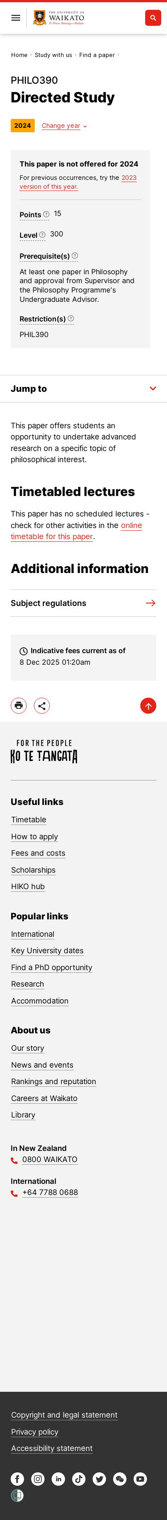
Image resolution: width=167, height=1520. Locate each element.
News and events (42, 1065)
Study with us (53, 55)
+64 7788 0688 (50, 1192)
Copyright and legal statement (64, 1414)
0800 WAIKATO (49, 1159)
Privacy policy (34, 1431)
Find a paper (97, 55)
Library (23, 1114)
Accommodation (40, 1000)
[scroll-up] (148, 706)
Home (19, 55)
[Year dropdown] (64, 125)
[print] (19, 706)
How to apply (34, 836)
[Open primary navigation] (15, 18)
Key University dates (47, 950)
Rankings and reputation (53, 1081)
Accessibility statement (52, 1448)
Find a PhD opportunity (51, 967)
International (32, 934)
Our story (27, 1048)
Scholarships (33, 870)
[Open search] (153, 18)
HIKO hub (28, 886)
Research (27, 983)
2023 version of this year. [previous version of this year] (78, 182)
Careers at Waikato (44, 1098)
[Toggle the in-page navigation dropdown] (83, 388)
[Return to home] (58, 18)
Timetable (28, 819)
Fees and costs (38, 853)
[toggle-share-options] (42, 706)
